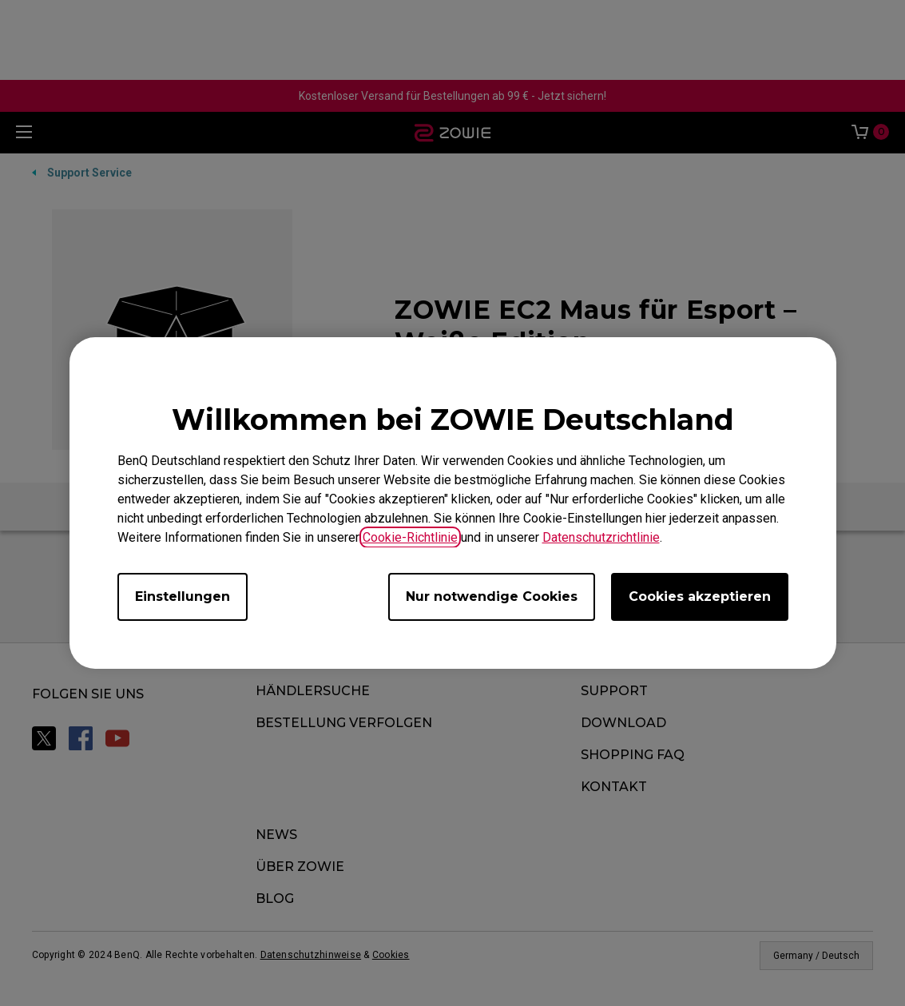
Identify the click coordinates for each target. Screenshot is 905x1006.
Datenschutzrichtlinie (601, 537)
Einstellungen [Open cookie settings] (182, 596)
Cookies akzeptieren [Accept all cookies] (700, 596)
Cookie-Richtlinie (410, 537)
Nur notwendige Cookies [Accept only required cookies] (492, 596)
